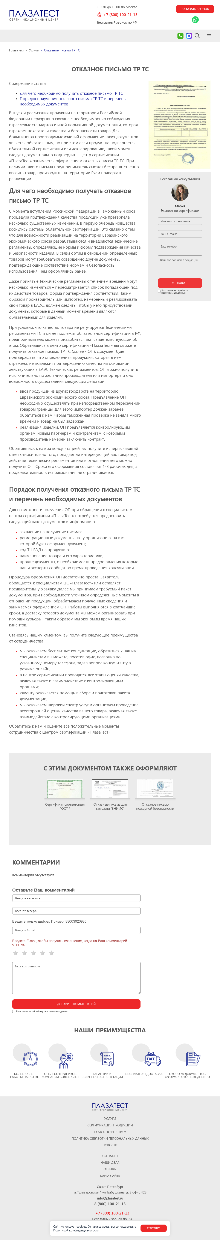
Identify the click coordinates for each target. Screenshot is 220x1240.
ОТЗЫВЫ (110, 1169)
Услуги (110, 1118)
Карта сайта (110, 1175)
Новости (110, 1145)
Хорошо (153, 1228)
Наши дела (110, 1162)
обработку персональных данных (174, 292)
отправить (180, 284)
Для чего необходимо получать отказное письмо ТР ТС (71, 94)
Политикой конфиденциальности (76, 1230)
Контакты (110, 1155)
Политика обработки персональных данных (110, 1138)
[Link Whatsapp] (192, 20)
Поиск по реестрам (110, 1131)
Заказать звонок (192, 9)
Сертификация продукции (110, 1125)
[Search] (197, 36)
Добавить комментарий (76, 1005)
